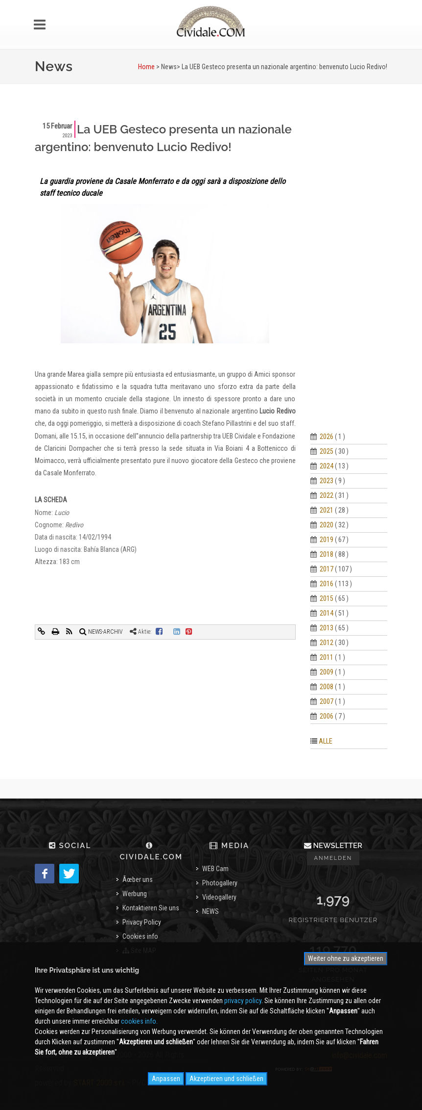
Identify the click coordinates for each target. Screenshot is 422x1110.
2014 (326, 613)
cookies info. (139, 1021)
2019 (326, 539)
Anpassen (166, 1079)
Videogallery (219, 897)
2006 (326, 716)
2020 (326, 525)
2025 (326, 451)
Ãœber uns (137, 879)
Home (146, 67)
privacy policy (242, 1001)
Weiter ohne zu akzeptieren (345, 958)
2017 (326, 569)
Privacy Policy (141, 922)
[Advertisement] (349, 268)
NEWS (210, 911)
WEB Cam (215, 869)
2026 (326, 436)
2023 (326, 481)
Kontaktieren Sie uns (150, 908)
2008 (326, 687)
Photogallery (219, 883)
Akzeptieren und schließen (226, 1079)
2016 (326, 584)
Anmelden (333, 858)
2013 (326, 628)
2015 (326, 598)
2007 (326, 701)
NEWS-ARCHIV (101, 631)
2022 (326, 495)
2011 (326, 657)
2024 (326, 466)
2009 (326, 672)
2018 (326, 554)
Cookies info (140, 936)
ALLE (325, 741)
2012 (326, 642)
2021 (326, 510)
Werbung (134, 894)
